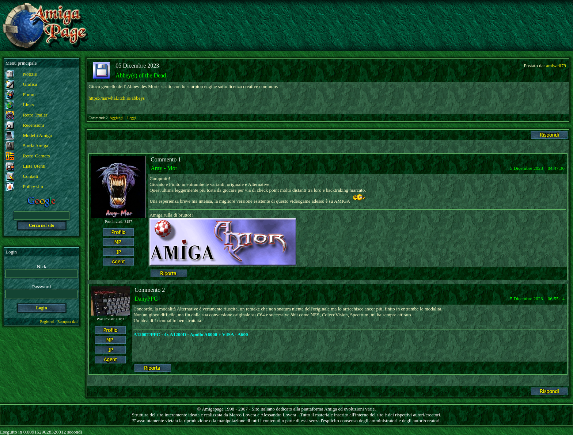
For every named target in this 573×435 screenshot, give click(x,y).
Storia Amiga (35, 145)
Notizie (30, 74)
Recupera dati (67, 322)
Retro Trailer (35, 115)
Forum (29, 94)
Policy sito (33, 186)
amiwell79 (556, 65)
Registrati (47, 322)
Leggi (131, 118)
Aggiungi (117, 118)
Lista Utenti (34, 166)
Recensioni (33, 125)
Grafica (30, 84)
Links (28, 104)
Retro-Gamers (36, 156)
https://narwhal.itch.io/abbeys (116, 98)
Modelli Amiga (37, 135)
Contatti (30, 176)
